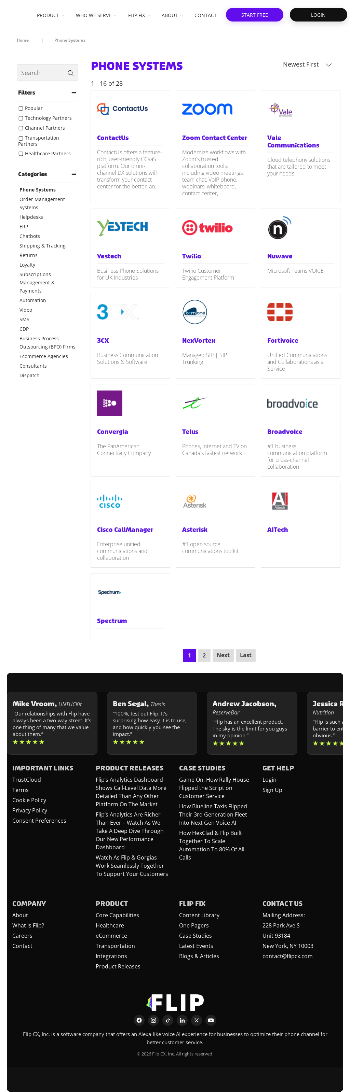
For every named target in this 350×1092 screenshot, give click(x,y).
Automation (32, 300)
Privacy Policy (29, 810)
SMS (24, 319)
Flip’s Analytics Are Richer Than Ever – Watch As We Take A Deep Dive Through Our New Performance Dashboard (130, 831)
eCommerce (111, 935)
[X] (196, 1020)
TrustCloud (26, 779)
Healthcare (110, 925)
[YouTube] (210, 1020)
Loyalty (27, 264)
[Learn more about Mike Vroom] (52, 723)
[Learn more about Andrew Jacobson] (252, 723)
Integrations (111, 956)
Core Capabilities (117, 915)
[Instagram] (153, 1020)
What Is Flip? (28, 925)
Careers (22, 935)
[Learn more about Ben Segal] (152, 723)
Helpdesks (31, 217)
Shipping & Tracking (42, 245)
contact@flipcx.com (287, 956)
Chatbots (29, 236)
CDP (24, 329)
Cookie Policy (29, 800)
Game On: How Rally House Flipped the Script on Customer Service (214, 788)
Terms (20, 790)
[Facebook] (139, 1020)
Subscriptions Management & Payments (37, 282)
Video (25, 310)
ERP (23, 226)
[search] (47, 72)
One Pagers (194, 925)
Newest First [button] (307, 64)
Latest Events (196, 946)
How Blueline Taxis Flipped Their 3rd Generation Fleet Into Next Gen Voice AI (213, 814)
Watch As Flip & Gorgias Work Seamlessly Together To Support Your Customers (132, 866)
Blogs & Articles (199, 956)
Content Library (199, 915)
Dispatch (29, 375)
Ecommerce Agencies (43, 356)
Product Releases (118, 966)
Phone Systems (37, 189)
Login (269, 779)
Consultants (33, 366)
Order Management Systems (42, 203)
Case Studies (195, 935)
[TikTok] (167, 1020)
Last (246, 655)
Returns (28, 255)
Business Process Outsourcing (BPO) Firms (47, 342)
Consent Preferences (39, 820)
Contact (22, 946)
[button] (254, 15)
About (20, 915)
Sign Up (272, 790)
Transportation (115, 946)
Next (223, 655)
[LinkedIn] (182, 1020)
